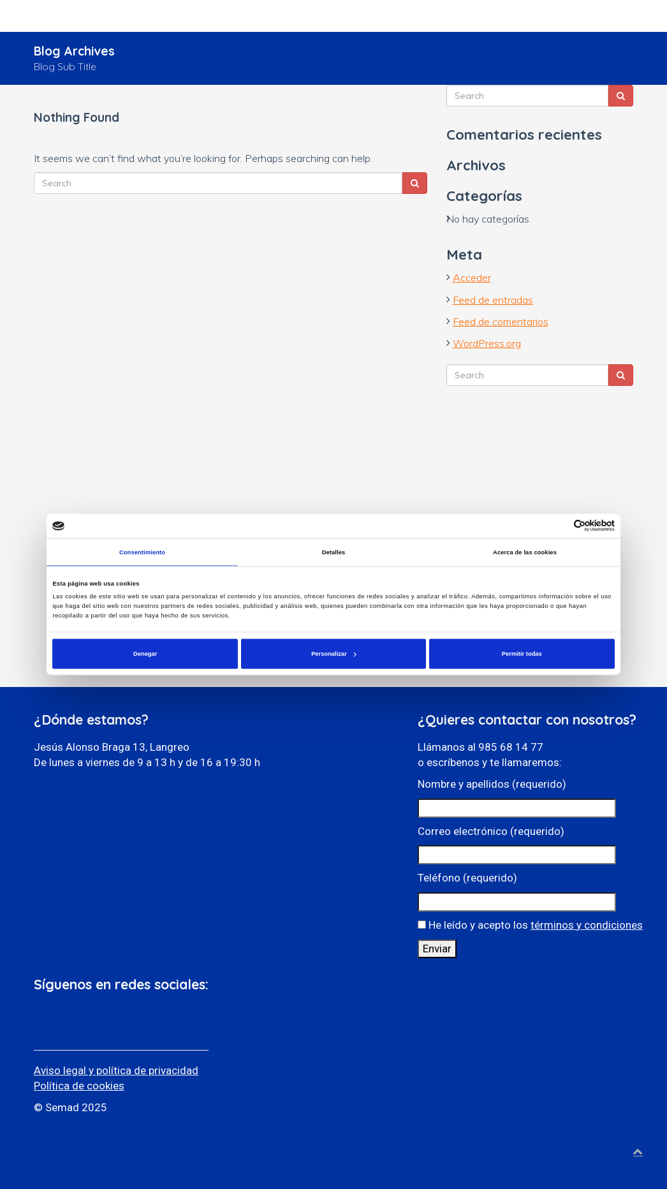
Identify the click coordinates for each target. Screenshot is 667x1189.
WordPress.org (487, 343)
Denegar (145, 654)
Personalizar (333, 654)
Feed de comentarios (500, 321)
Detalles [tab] (334, 552)
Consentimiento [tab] (142, 552)
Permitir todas (522, 654)
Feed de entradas (493, 299)
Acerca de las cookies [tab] (525, 552)
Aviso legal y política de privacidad (116, 1070)
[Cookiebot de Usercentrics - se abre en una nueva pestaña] (559, 526)
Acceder (472, 277)
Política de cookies (79, 1085)
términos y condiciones (587, 925)
